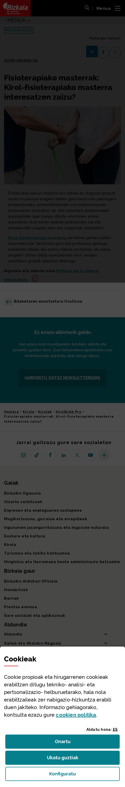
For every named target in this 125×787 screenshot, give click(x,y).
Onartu (68, 743)
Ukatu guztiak (64, 759)
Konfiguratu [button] (84, 775)
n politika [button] (76, 715)
